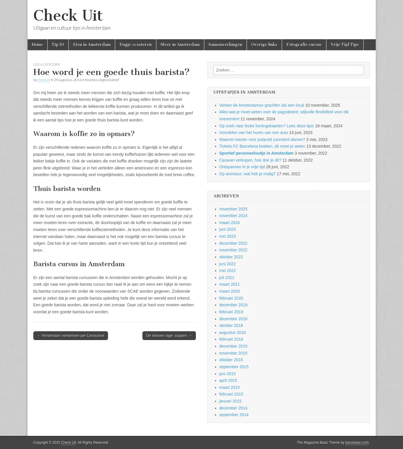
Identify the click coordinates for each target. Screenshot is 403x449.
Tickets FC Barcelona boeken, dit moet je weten (262, 146)
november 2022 (233, 250)
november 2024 (233, 215)
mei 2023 (227, 236)
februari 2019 (231, 312)
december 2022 (233, 243)
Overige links (264, 44)
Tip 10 (58, 44)
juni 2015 (227, 373)
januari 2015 (230, 401)
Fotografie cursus (304, 44)
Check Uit (68, 15)
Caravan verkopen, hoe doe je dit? (250, 160)
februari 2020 (231, 298)
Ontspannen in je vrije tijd (242, 166)
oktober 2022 (231, 257)
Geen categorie (46, 64)
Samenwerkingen (225, 44)
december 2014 (233, 408)
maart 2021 (229, 284)
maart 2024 (229, 222)
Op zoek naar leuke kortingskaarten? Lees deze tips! (266, 126)
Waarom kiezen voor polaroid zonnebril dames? (262, 139)
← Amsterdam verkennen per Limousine (70, 335)
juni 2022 (227, 264)
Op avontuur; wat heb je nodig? (247, 173)
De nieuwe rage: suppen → (169, 335)
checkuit (44, 80)
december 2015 (233, 346)
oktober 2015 (231, 359)
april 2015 (228, 380)
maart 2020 (229, 291)
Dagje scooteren (136, 44)
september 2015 (234, 366)
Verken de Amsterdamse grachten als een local (261, 105)
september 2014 (234, 414)
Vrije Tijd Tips (345, 44)
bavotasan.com (357, 443)
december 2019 (233, 305)
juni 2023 (227, 229)
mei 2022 (227, 270)
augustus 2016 (232, 332)
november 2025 (233, 209)
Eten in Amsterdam (92, 44)
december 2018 (233, 318)
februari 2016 (231, 339)
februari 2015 (231, 394)
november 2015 (233, 353)
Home (37, 44)
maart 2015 (229, 387)
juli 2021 (226, 277)
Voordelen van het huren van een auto (253, 132)
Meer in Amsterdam (180, 44)
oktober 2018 (231, 325)
